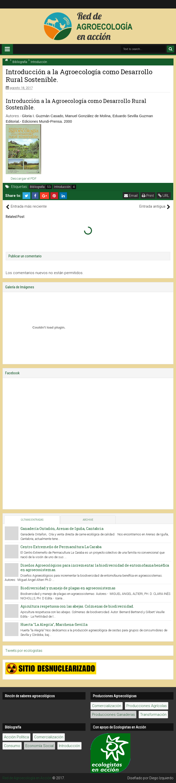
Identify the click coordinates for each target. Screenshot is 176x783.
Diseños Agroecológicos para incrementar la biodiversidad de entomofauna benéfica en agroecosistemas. (94, 567)
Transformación (153, 714)
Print (148, 195)
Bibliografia (37, 187)
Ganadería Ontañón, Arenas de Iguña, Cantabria (61, 528)
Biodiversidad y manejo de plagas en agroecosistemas (67, 588)
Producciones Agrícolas (146, 706)
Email (131, 195)
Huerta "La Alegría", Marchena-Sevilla (54, 624)
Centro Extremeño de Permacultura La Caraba (60, 546)
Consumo (12, 746)
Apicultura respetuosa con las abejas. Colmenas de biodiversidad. (77, 606)
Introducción (62, 187)
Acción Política (16, 737)
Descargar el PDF (23, 178)
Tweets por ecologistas (23, 651)
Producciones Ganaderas (113, 714)
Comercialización (106, 706)
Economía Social (39, 746)
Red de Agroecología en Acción (27, 778)
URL (163, 195)
